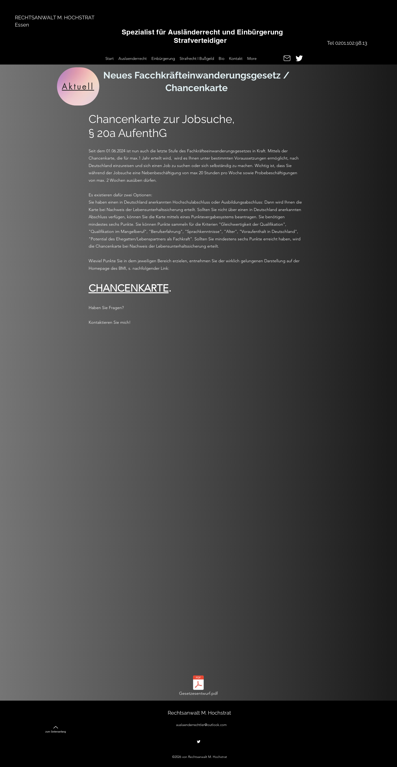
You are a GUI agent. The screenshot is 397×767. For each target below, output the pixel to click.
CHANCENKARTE (129, 288)
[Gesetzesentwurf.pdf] (198, 686)
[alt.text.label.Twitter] (299, 58)
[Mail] (287, 58)
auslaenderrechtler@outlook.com (201, 725)
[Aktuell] (78, 86)
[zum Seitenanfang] (55, 727)
